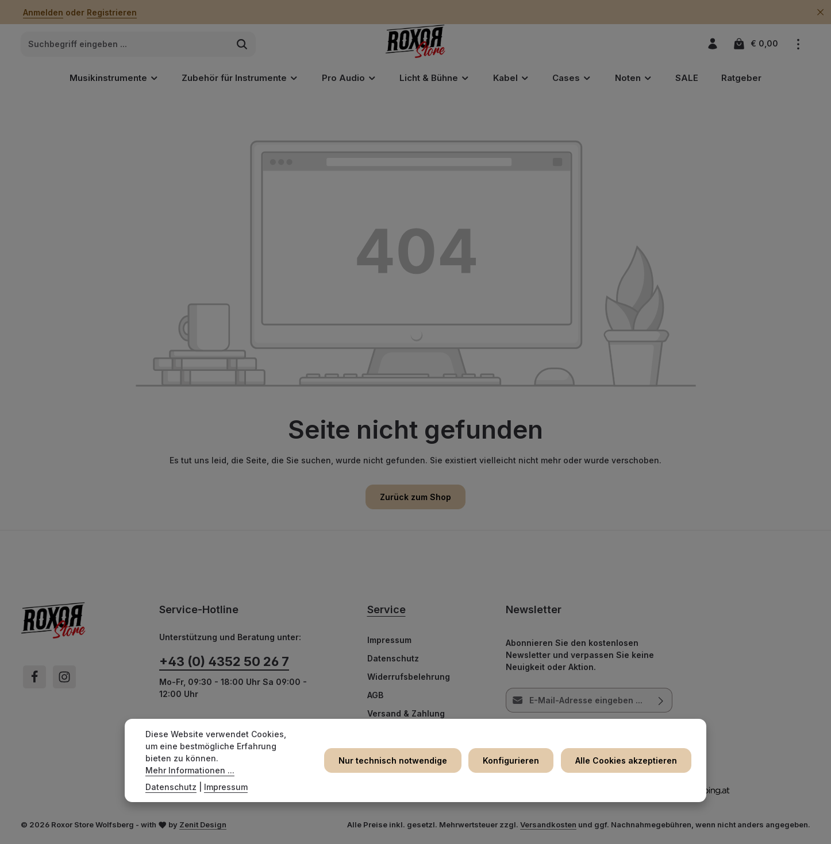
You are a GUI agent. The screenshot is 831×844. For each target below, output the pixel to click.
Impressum (389, 643)
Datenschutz (393, 661)
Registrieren (112, 12)
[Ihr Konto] (712, 45)
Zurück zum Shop (415, 500)
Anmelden (43, 12)
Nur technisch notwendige (399, 766)
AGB (375, 698)
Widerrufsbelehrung (408, 679)
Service (386, 612)
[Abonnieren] (660, 703)
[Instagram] (64, 679)
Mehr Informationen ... (225, 770)
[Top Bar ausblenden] (820, 12)
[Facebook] (34, 679)
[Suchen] (242, 46)
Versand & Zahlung (406, 716)
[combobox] (125, 46)
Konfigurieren (515, 766)
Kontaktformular (262, 727)
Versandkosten (548, 827)
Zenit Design (202, 827)
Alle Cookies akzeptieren (627, 766)
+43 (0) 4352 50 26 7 (224, 664)
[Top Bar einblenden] (798, 45)
